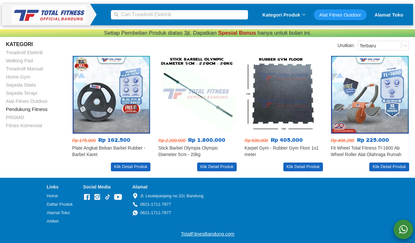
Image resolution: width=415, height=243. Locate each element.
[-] (87, 197)
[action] (403, 229)
